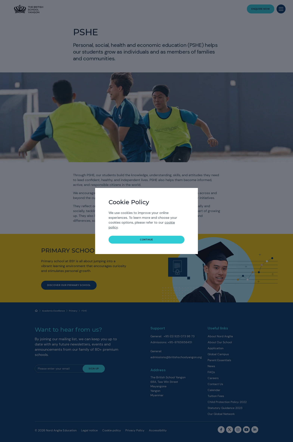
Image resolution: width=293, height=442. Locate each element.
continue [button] (146, 239)
